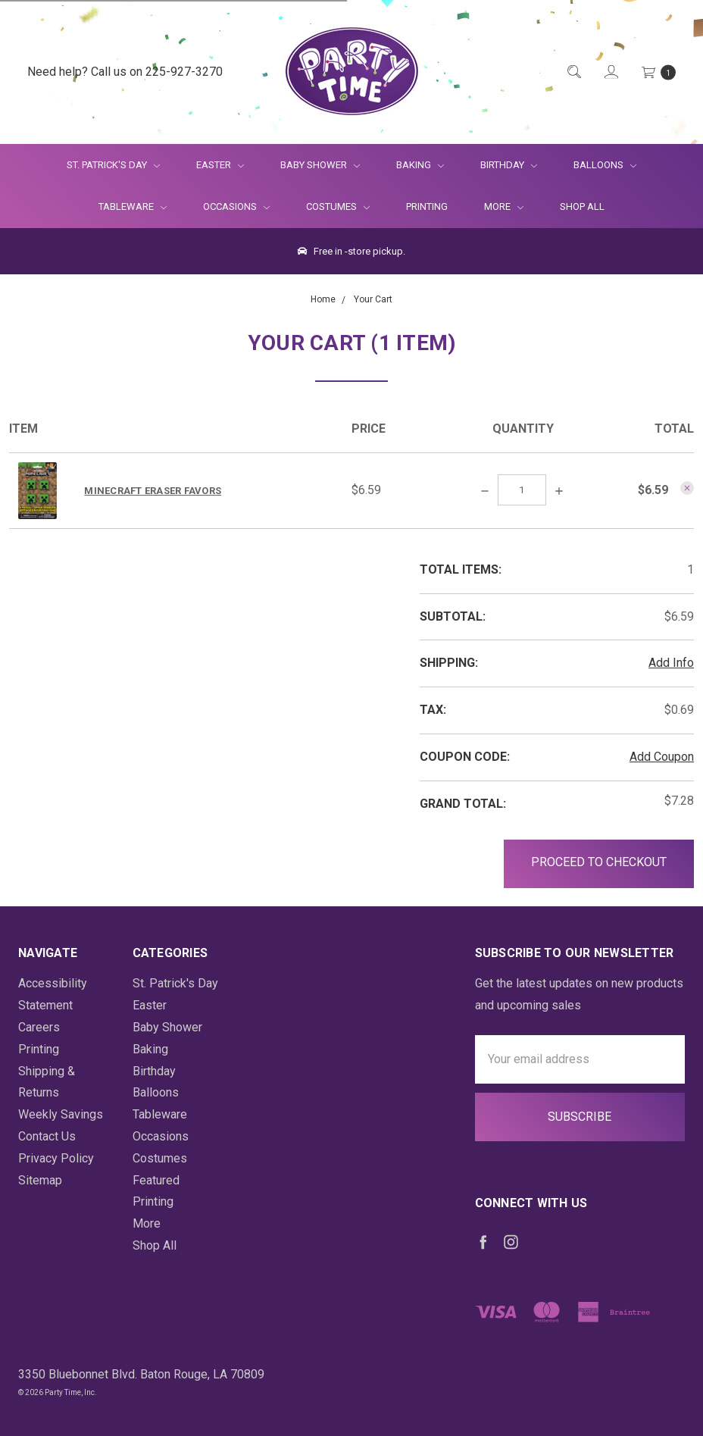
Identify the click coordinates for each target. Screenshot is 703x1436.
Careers (39, 1027)
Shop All (582, 206)
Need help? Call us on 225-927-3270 (125, 71)
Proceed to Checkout (599, 862)
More (494, 206)
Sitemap (40, 1180)
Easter (220, 165)
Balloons (604, 165)
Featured (156, 1180)
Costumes (338, 206)
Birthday (508, 165)
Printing (427, 206)
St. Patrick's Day (113, 165)
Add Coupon (662, 756)
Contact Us (47, 1136)
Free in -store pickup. (351, 251)
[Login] (610, 72)
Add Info (671, 662)
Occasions (236, 206)
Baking (420, 165)
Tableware (132, 206)
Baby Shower (320, 165)
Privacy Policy (56, 1158)
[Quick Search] (573, 72)
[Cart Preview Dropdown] (657, 72)
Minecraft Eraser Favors (152, 490)
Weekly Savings (60, 1114)
